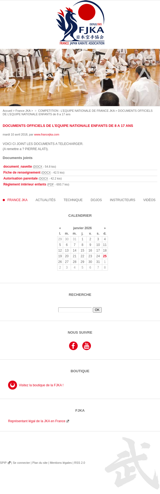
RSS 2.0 (79, 462)
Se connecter (21, 462)
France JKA (22, 110)
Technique (73, 200)
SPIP (3, 462)
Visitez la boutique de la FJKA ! (41, 385)
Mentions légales (61, 462)
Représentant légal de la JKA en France (36, 421)
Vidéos (149, 200)
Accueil (7, 110)
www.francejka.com (46, 134)
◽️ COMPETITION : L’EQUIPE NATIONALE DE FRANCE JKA (74, 110)
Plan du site (39, 462)
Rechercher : (80, 305)
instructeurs (122, 200)
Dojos (96, 200)
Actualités (46, 200)
